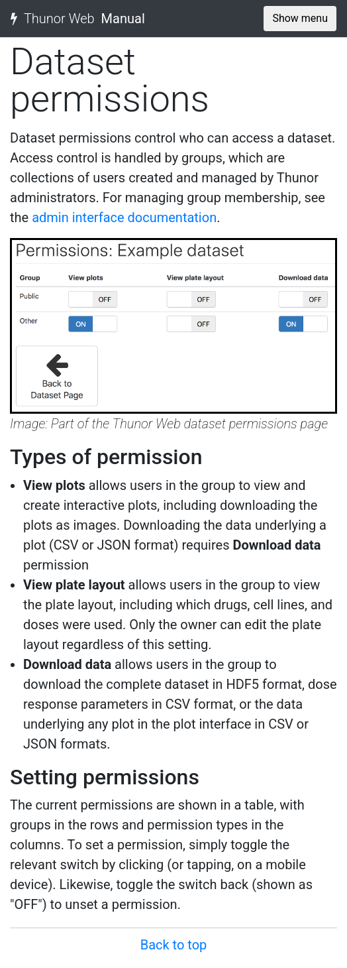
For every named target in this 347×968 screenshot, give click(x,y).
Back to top (173, 945)
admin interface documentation (124, 217)
